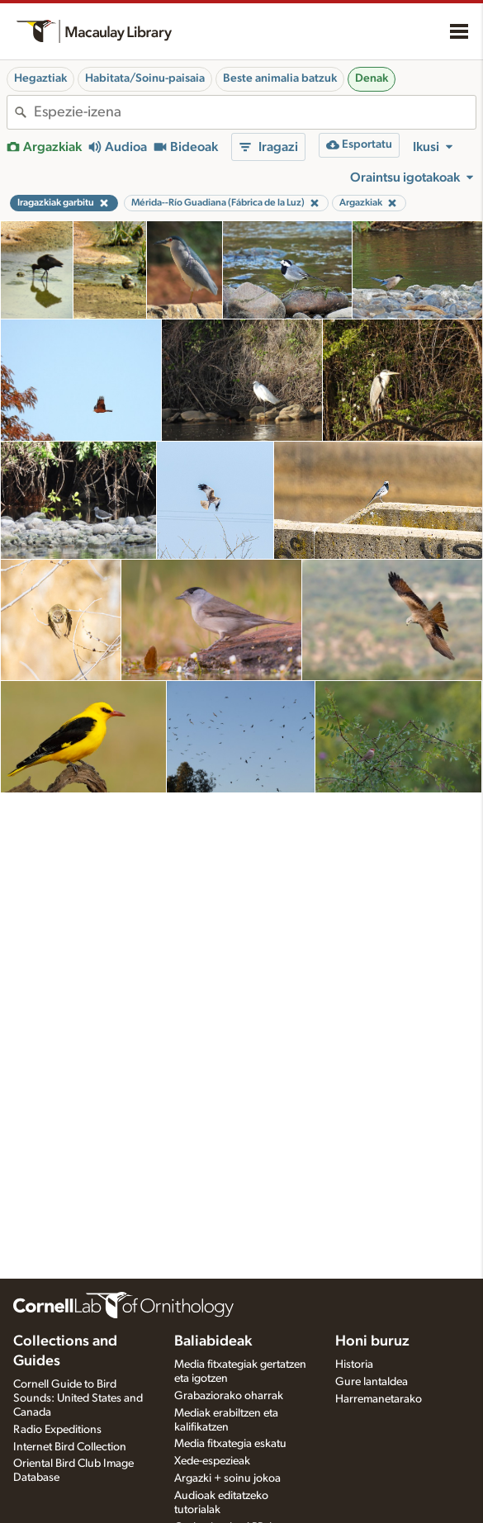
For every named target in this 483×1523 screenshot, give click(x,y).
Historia (354, 1364)
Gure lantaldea (371, 1382)
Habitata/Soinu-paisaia (145, 78)
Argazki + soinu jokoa (227, 1478)
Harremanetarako (378, 1399)
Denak (371, 78)
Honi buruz (372, 1341)
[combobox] (255, 112)
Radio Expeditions (57, 1429)
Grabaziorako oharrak (228, 1396)
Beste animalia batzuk (280, 78)
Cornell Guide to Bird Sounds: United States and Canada (78, 1398)
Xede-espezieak (212, 1461)
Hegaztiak (40, 78)
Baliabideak (213, 1341)
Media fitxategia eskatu (230, 1444)
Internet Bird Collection (69, 1447)
